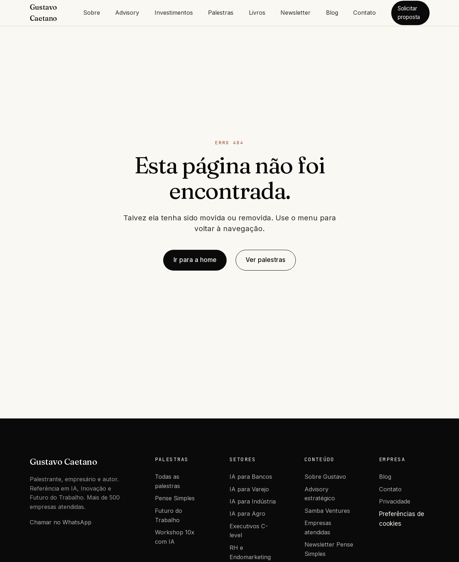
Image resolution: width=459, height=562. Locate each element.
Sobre (91, 12)
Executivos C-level (249, 531)
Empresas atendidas (317, 527)
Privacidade (394, 501)
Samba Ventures (327, 510)
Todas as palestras (167, 481)
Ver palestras (265, 259)
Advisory (127, 12)
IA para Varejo (249, 489)
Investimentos (174, 12)
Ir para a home (195, 259)
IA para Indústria (253, 501)
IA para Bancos (251, 476)
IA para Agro (247, 513)
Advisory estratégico (319, 494)
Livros (257, 12)
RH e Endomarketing (250, 552)
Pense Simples (175, 498)
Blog (332, 12)
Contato (364, 12)
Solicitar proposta (409, 12)
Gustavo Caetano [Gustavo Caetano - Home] (43, 13)
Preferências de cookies (401, 518)
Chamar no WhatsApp (60, 522)
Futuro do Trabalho (168, 515)
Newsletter (295, 12)
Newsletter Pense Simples (328, 549)
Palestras (220, 12)
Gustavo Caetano (63, 461)
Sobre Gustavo (325, 476)
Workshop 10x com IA (174, 537)
